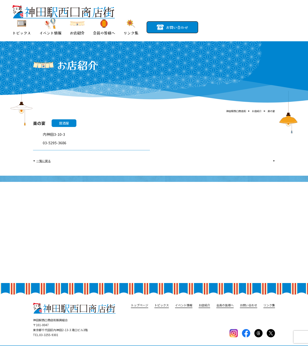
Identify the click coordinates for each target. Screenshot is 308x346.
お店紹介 (77, 27)
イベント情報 (50, 27)
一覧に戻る (43, 161)
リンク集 (130, 27)
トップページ (139, 305)
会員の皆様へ (104, 27)
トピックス (21, 27)
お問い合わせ (248, 305)
